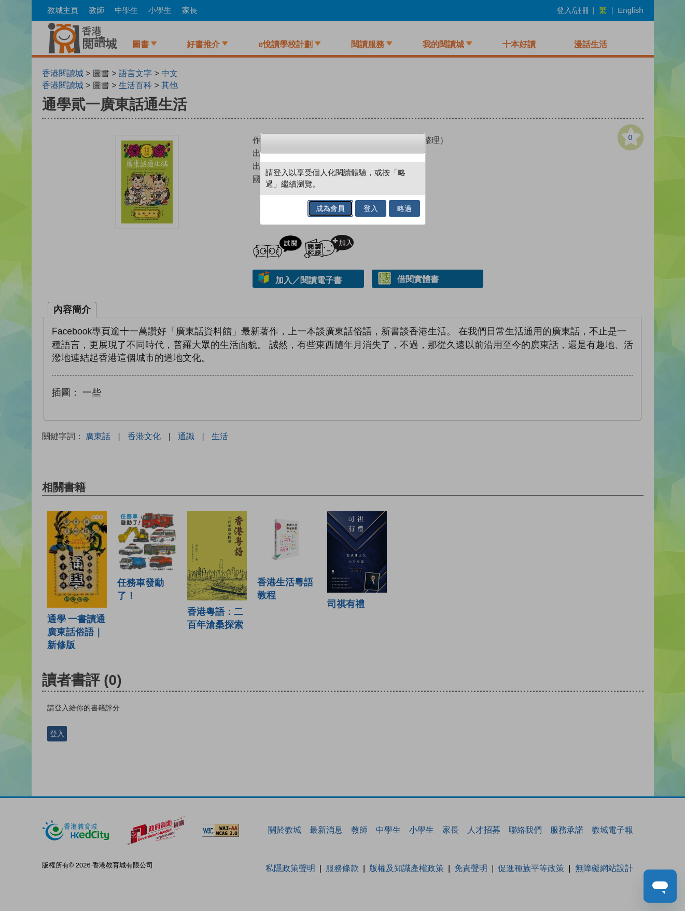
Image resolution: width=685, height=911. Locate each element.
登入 (371, 208)
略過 (404, 208)
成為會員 (330, 208)
